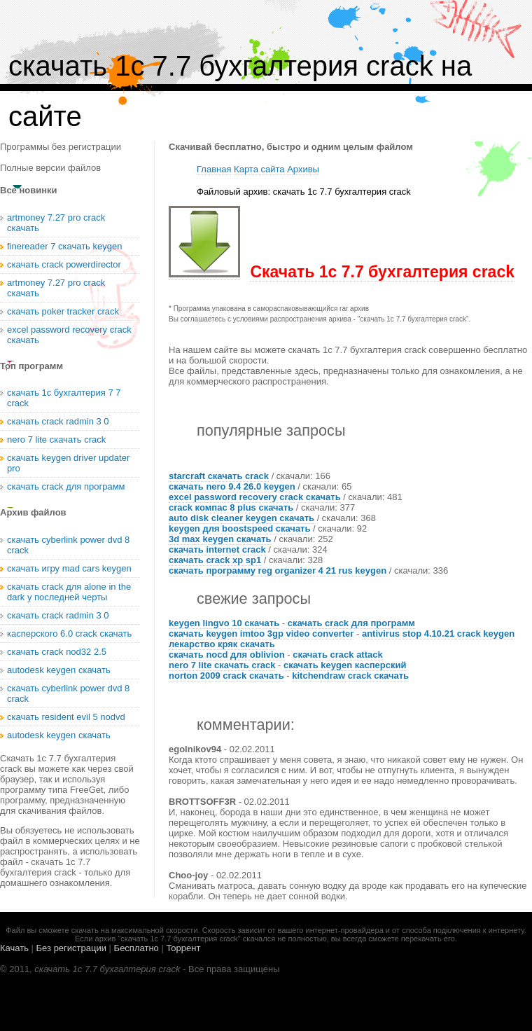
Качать (14, 948)
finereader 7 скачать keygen (64, 246)
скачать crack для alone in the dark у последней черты (69, 591)
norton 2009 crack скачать (226, 675)
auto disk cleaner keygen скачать (241, 518)
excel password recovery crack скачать (255, 497)
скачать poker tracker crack (63, 311)
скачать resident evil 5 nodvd (66, 717)
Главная (214, 169)
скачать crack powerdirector (64, 264)
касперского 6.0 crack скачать (69, 633)
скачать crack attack (338, 654)
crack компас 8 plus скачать (231, 507)
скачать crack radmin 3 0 (58, 421)
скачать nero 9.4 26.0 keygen (232, 486)
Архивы (303, 169)
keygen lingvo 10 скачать (224, 623)
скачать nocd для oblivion (227, 654)
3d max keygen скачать (220, 539)
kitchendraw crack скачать (350, 675)
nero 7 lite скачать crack (222, 665)
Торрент (183, 948)
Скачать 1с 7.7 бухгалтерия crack (382, 272)
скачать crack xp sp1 (215, 560)
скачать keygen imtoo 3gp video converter (261, 633)
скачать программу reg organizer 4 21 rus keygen (277, 570)
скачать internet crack (217, 549)
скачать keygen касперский (345, 665)
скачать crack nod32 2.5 (56, 651)
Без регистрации (71, 948)
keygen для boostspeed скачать (239, 528)
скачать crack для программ (351, 623)
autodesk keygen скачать (59, 670)
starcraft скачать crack (219, 476)
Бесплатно (136, 948)
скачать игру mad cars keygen (69, 568)
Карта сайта (259, 169)
